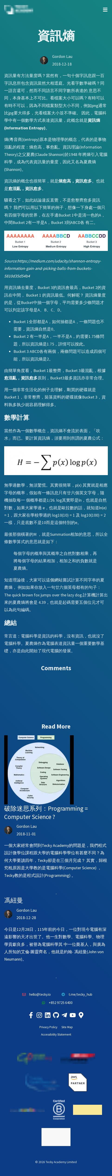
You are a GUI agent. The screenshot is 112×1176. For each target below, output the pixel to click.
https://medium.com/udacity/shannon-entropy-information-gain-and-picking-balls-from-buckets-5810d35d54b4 (52, 268)
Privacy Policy (48, 1027)
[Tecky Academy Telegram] (64, 1015)
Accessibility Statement (56, 1034)
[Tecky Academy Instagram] (39, 1015)
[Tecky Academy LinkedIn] (48, 1015)
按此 (79, 344)
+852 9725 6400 (56, 1003)
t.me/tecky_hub (75, 994)
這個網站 (54, 580)
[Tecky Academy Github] (56, 1015)
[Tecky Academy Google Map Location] (81, 1015)
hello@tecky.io (35, 994)
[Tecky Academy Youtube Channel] (73, 1015)
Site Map (67, 1027)
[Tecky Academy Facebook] (31, 1015)
